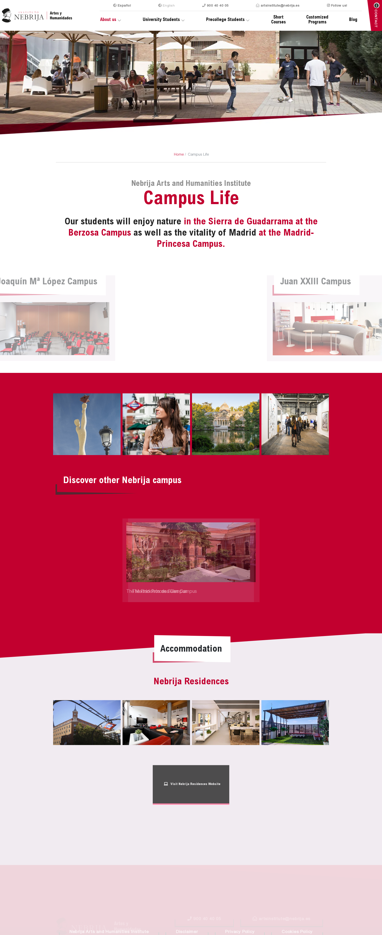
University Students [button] (161, 20)
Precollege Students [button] (225, 20)
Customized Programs (317, 20)
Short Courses (278, 20)
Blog (353, 20)
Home (179, 155)
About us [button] (108, 20)
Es (122, 6)
